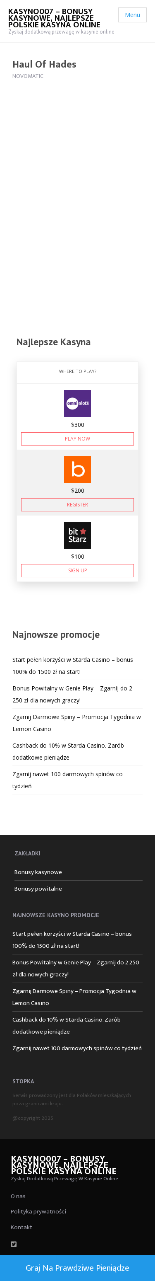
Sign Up (77, 570)
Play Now (77, 438)
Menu (132, 15)
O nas (18, 1196)
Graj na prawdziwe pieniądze (77, 1268)
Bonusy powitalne (38, 889)
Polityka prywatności (38, 1211)
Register (77, 504)
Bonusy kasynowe (38, 872)
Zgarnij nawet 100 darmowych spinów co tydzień (77, 1048)
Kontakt (21, 1227)
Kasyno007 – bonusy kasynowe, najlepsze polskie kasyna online (54, 18)
